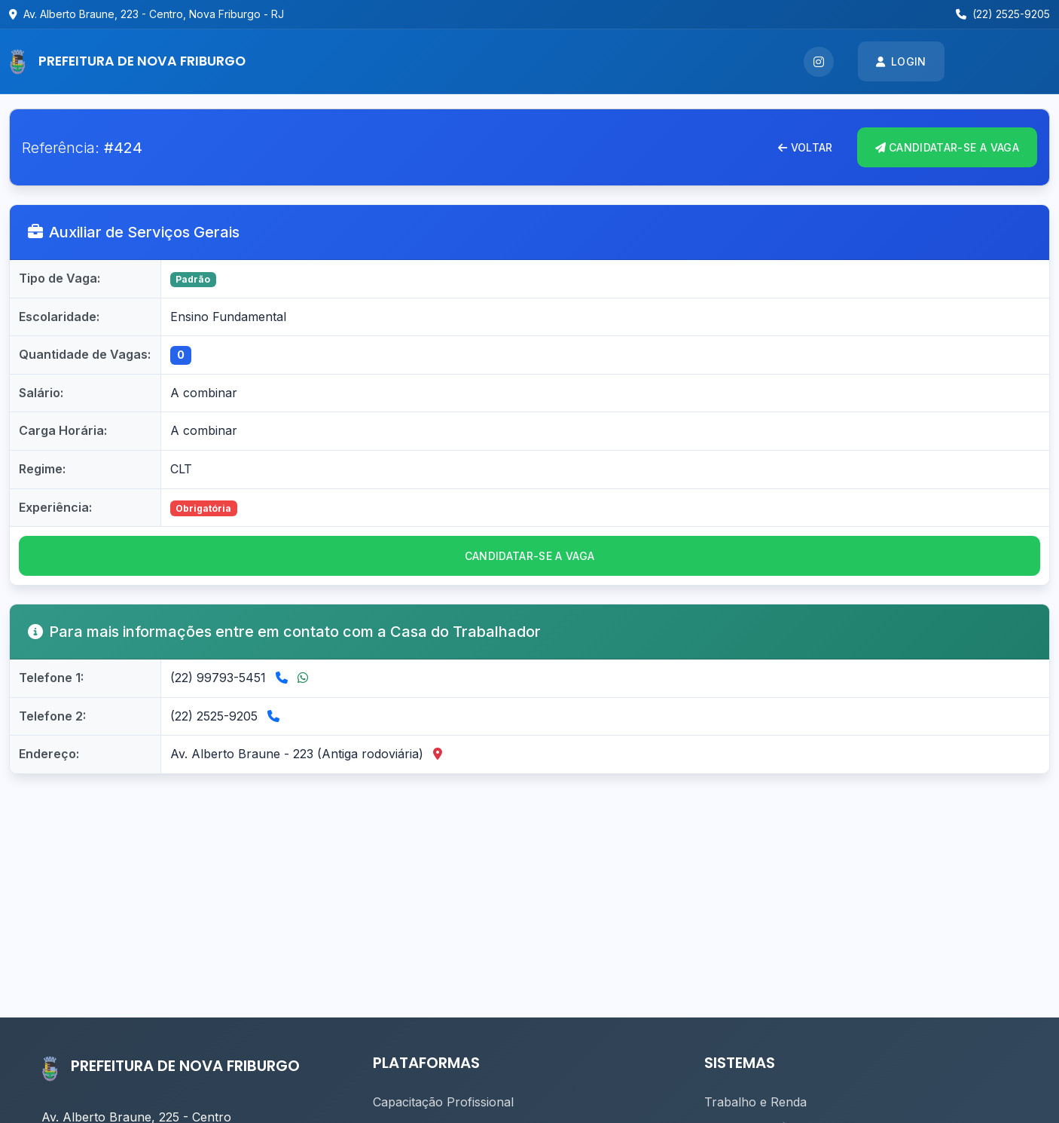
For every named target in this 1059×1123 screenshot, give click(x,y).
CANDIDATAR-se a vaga (530, 555)
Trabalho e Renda (755, 1101)
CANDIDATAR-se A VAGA (947, 147)
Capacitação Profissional (443, 1101)
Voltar (805, 147)
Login (901, 61)
